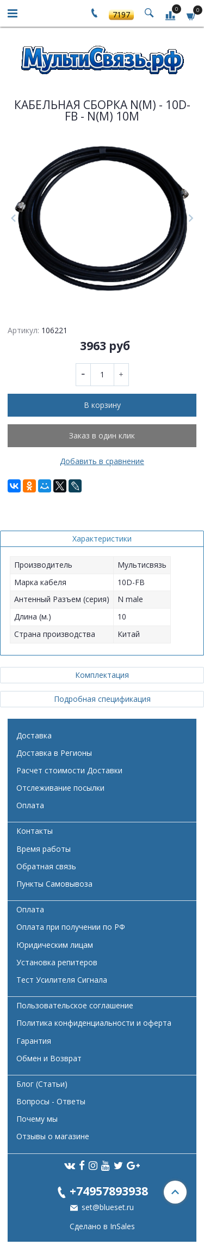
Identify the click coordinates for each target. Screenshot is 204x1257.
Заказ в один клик (102, 435)
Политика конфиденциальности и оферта (93, 1023)
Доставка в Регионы (54, 753)
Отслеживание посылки (60, 788)
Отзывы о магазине (52, 1136)
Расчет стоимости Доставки (69, 770)
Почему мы (37, 1119)
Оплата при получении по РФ (70, 927)
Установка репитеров (56, 962)
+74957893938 (109, 1191)
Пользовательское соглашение (74, 1005)
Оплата (30, 805)
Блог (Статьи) (41, 1084)
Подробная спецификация (102, 699)
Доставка (34, 735)
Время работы (43, 849)
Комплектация (102, 675)
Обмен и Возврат (49, 1058)
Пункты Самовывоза (54, 884)
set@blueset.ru (106, 1207)
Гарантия (33, 1041)
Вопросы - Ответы (50, 1101)
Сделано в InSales (102, 1226)
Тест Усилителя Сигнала (61, 980)
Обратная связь (46, 866)
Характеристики (102, 538)
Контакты (34, 831)
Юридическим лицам (54, 945)
